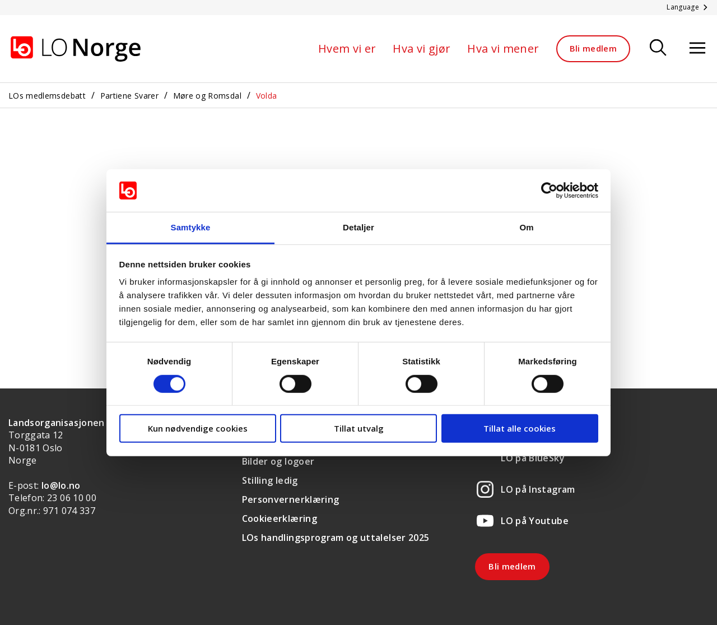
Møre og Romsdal (207, 95)
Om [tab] (526, 227)
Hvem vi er (347, 48)
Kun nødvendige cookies (198, 428)
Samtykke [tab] (191, 227)
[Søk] (658, 48)
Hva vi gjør (421, 48)
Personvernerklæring (290, 499)
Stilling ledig (270, 480)
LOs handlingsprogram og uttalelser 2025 (336, 537)
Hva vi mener (503, 48)
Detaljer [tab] (358, 227)
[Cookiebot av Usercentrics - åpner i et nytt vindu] (549, 190)
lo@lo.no (61, 485)
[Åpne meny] (697, 48)
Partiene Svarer (129, 95)
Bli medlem (593, 48)
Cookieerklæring (279, 518)
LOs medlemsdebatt (47, 95)
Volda (266, 95)
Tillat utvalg (359, 428)
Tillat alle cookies (519, 428)
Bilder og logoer (278, 461)
